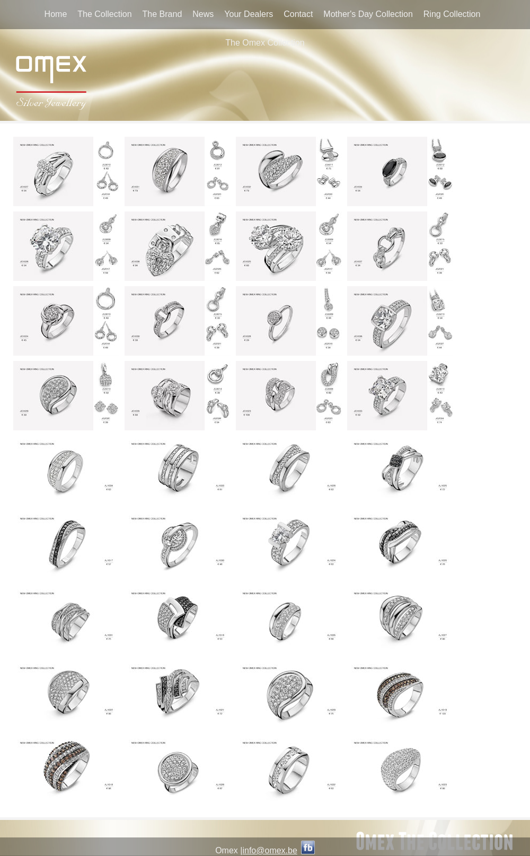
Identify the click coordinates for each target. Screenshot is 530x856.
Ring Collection (452, 14)
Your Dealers (248, 14)
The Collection (104, 14)
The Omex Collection (264, 42)
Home (56, 14)
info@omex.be (269, 850)
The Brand (162, 14)
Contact (298, 14)
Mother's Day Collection (367, 14)
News (203, 14)
